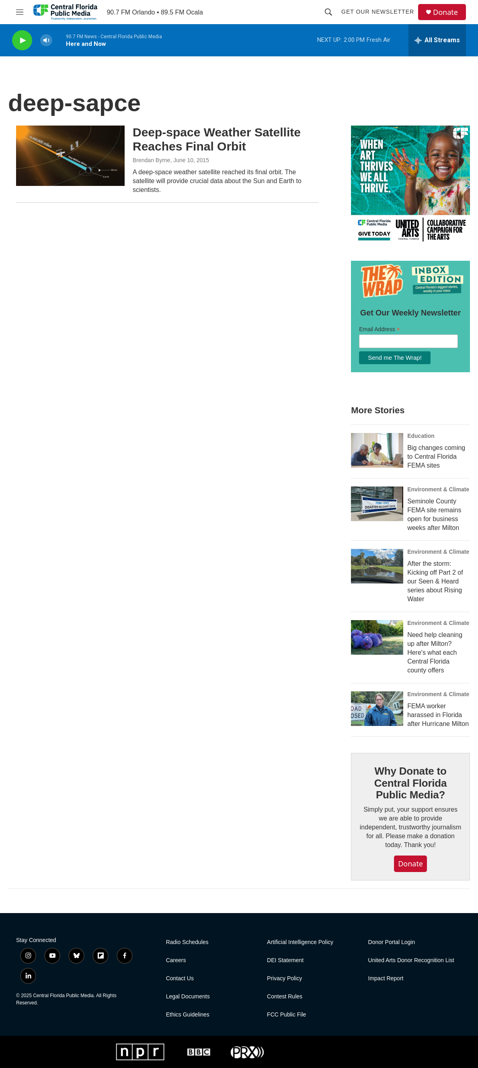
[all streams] (437, 40)
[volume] (46, 40)
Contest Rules (284, 997)
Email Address (379, 329)
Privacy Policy (284, 978)
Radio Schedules (187, 942)
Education (421, 436)
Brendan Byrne (151, 160)
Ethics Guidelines (187, 1015)
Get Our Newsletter (377, 11)
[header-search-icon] (328, 12)
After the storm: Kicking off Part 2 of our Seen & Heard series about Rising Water (435, 581)
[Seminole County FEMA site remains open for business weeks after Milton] (377, 504)
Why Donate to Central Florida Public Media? (410, 783)
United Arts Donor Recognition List (411, 960)
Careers (176, 960)
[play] (22, 40)
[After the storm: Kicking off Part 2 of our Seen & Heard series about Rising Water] (377, 566)
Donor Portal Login (391, 942)
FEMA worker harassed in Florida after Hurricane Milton (438, 715)
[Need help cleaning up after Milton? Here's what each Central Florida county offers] (377, 637)
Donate (445, 12)
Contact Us (180, 978)
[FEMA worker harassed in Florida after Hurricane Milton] (377, 708)
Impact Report (386, 978)
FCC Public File (286, 1015)
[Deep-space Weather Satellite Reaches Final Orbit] (70, 156)
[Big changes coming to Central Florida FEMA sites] (377, 450)
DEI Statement (285, 960)
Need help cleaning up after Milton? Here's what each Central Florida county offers (434, 652)
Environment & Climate (438, 489)
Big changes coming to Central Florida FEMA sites (436, 456)
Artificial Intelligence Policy (300, 942)
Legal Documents (188, 997)
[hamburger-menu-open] (19, 12)
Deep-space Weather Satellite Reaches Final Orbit (217, 139)
